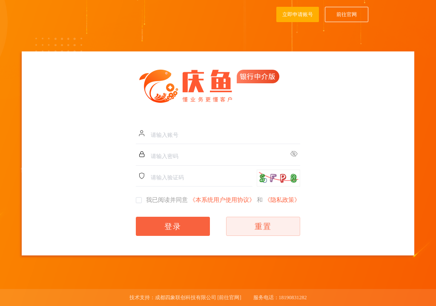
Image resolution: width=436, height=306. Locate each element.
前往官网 (346, 14)
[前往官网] (229, 297)
